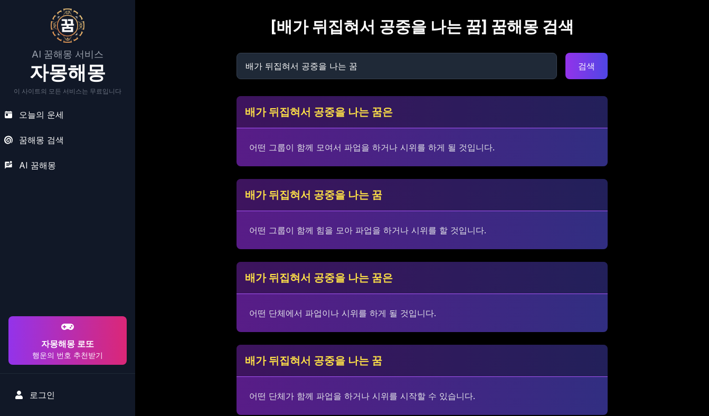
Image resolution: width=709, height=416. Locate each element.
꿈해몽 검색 (34, 140)
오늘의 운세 (34, 114)
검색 (586, 66)
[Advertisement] (66, 246)
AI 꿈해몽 (30, 165)
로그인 (35, 395)
